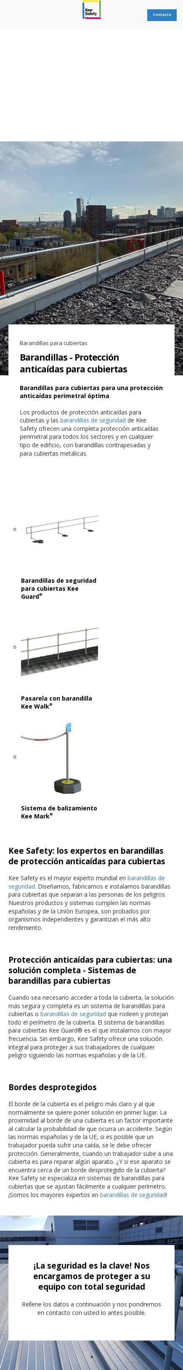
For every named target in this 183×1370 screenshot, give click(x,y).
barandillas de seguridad (93, 420)
